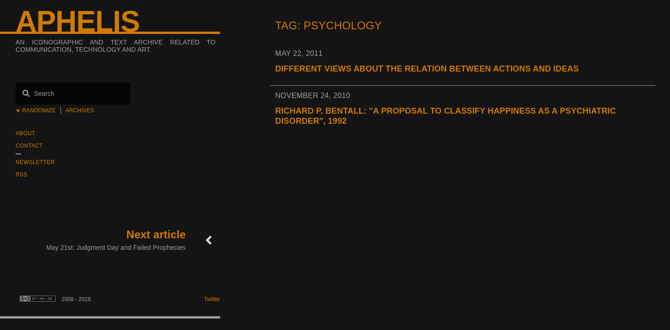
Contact (29, 146)
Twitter (212, 299)
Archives (80, 110)
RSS (22, 174)
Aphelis (77, 21)
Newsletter (35, 162)
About (25, 133)
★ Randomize (36, 110)
